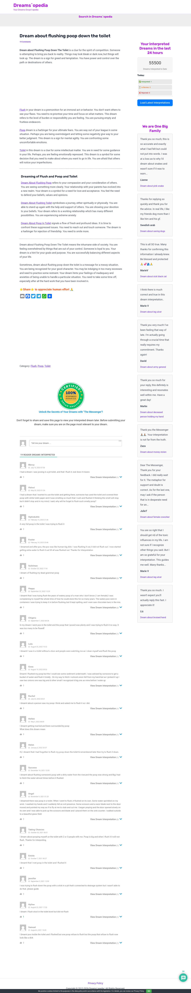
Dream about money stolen (153, 452)
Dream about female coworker (155, 517)
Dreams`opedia (30, 5)
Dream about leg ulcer (151, 312)
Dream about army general (153, 367)
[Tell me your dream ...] (75, 443)
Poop (22, 130)
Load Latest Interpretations (155, 102)
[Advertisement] (71, 87)
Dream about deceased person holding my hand (152, 414)
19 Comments (25, 42)
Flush (22, 109)
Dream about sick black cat (153, 276)
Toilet (23, 150)
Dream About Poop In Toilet (36, 223)
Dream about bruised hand (153, 617)
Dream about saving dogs (152, 231)
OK (149, 991)
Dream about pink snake (152, 186)
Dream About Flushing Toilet (36, 202)
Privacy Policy (95, 983)
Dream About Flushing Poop (36, 182)
